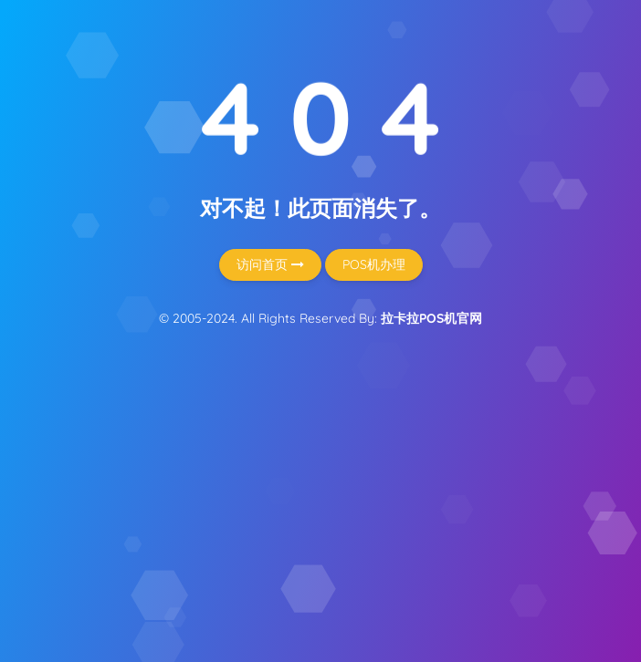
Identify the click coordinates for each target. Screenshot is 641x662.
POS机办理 (373, 264)
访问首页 (270, 264)
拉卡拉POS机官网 (431, 318)
